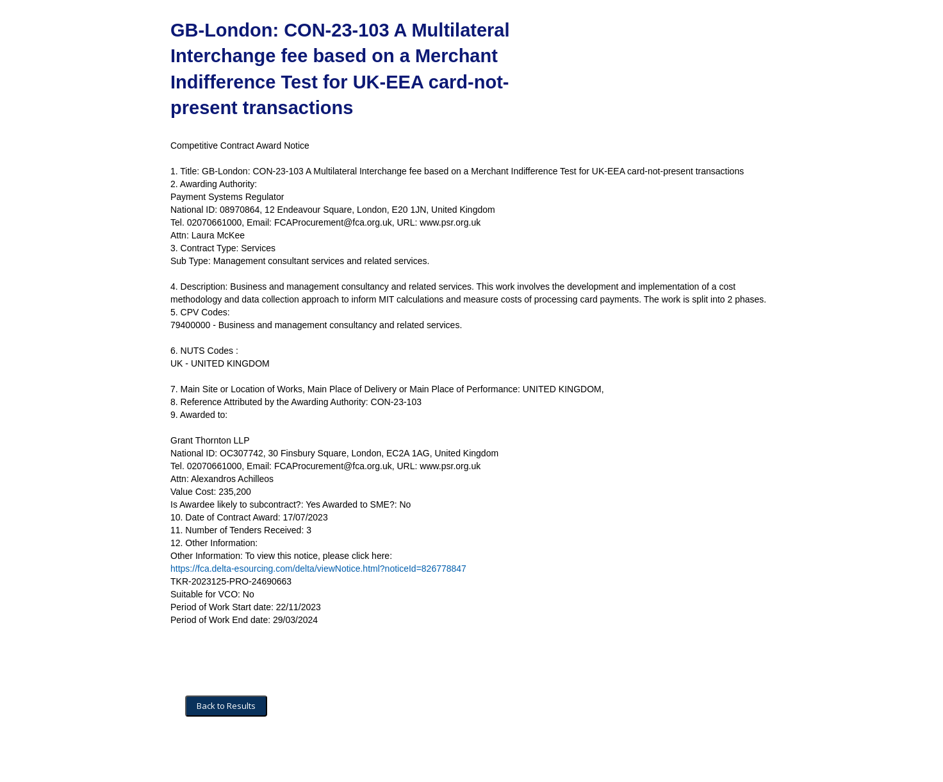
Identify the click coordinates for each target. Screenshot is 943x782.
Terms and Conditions (227, 757)
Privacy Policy (347, 757)
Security (294, 757)
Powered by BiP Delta (423, 757)
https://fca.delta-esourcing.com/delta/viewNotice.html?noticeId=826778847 (318, 568)
